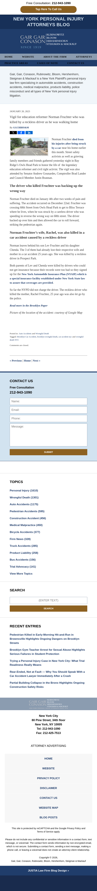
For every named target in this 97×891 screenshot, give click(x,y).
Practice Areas (43, 63)
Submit (48, 459)
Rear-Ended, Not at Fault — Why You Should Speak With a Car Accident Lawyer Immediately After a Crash (48, 685)
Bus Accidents (23, 569)
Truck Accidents (24, 554)
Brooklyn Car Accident (27, 343)
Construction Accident (29, 526)
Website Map (48, 822)
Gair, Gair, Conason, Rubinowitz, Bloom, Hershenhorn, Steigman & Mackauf (48, 876)
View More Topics (22, 583)
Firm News (21, 547)
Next (38, 367)
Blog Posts (48, 832)
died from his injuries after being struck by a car (68, 150)
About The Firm (56, 57)
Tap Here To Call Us (48, 9)
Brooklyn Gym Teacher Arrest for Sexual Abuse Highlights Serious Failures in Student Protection (43, 662)
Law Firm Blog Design (47, 886)
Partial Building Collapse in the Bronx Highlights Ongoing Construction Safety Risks (43, 696)
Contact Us (13, 70)
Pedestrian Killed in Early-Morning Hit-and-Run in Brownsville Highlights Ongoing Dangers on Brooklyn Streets (46, 649)
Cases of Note (75, 63)
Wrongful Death (43, 340)
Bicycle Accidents (26, 540)
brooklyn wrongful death (49, 343)
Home (9, 57)
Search (49, 618)
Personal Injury (25, 497)
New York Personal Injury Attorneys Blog (48, 41)
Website (28, 57)
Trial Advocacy (23, 576)
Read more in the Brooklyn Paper (30, 312)
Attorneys (13, 63)
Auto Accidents (25, 340)
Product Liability (25, 561)
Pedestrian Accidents (28, 519)
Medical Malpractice (27, 533)
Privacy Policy (48, 791)
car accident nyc (68, 343)
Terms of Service (45, 847)
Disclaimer (48, 801)
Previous (16, 367)
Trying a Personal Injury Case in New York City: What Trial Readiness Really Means (46, 674)
